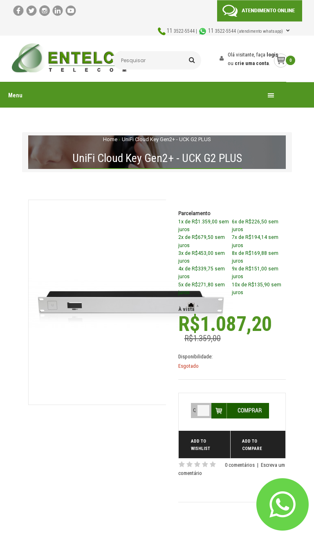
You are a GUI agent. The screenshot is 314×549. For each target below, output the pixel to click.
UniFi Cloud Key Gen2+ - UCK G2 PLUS (166, 139)
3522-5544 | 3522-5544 (225, 31)
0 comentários (240, 465)
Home (110, 139)
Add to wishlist (200, 445)
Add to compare (252, 445)
